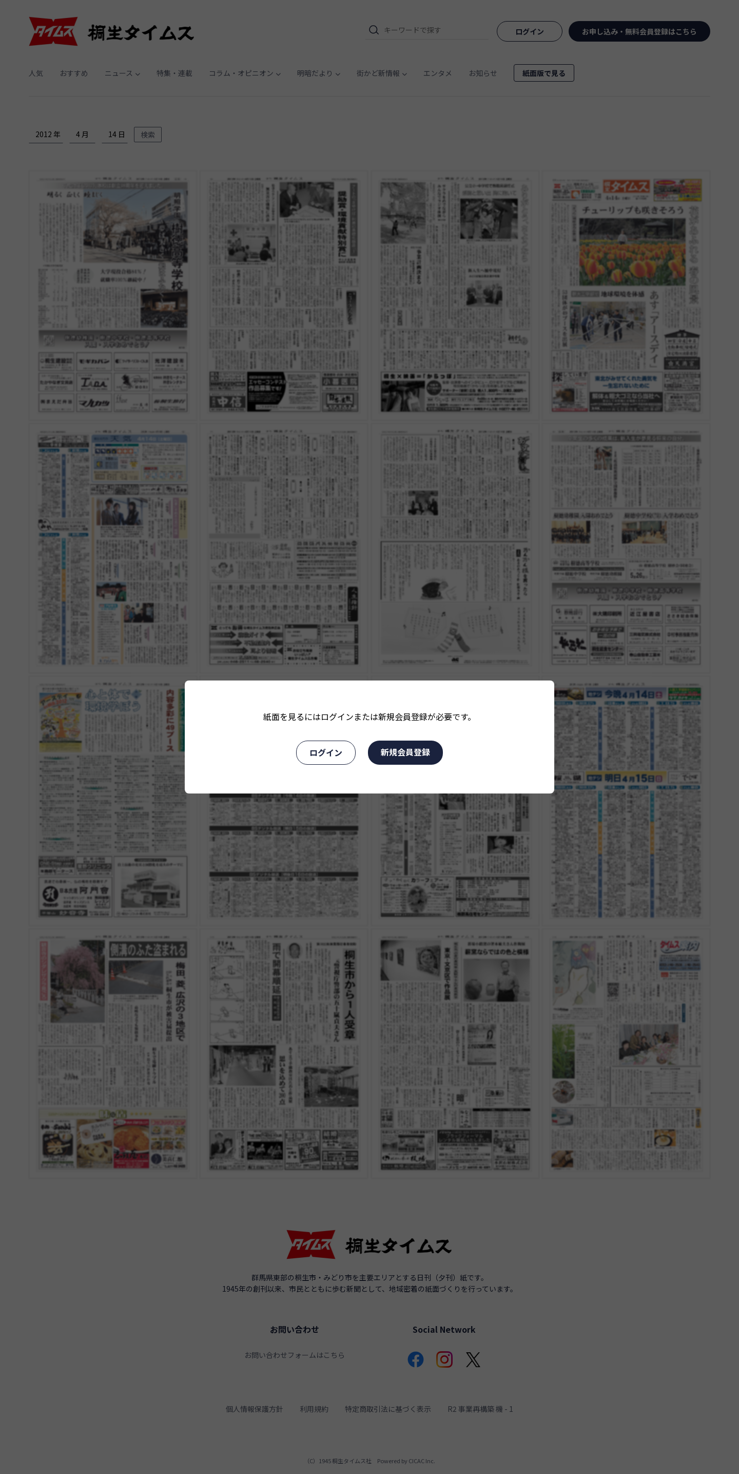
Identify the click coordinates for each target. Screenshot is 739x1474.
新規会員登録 (405, 752)
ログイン (325, 752)
